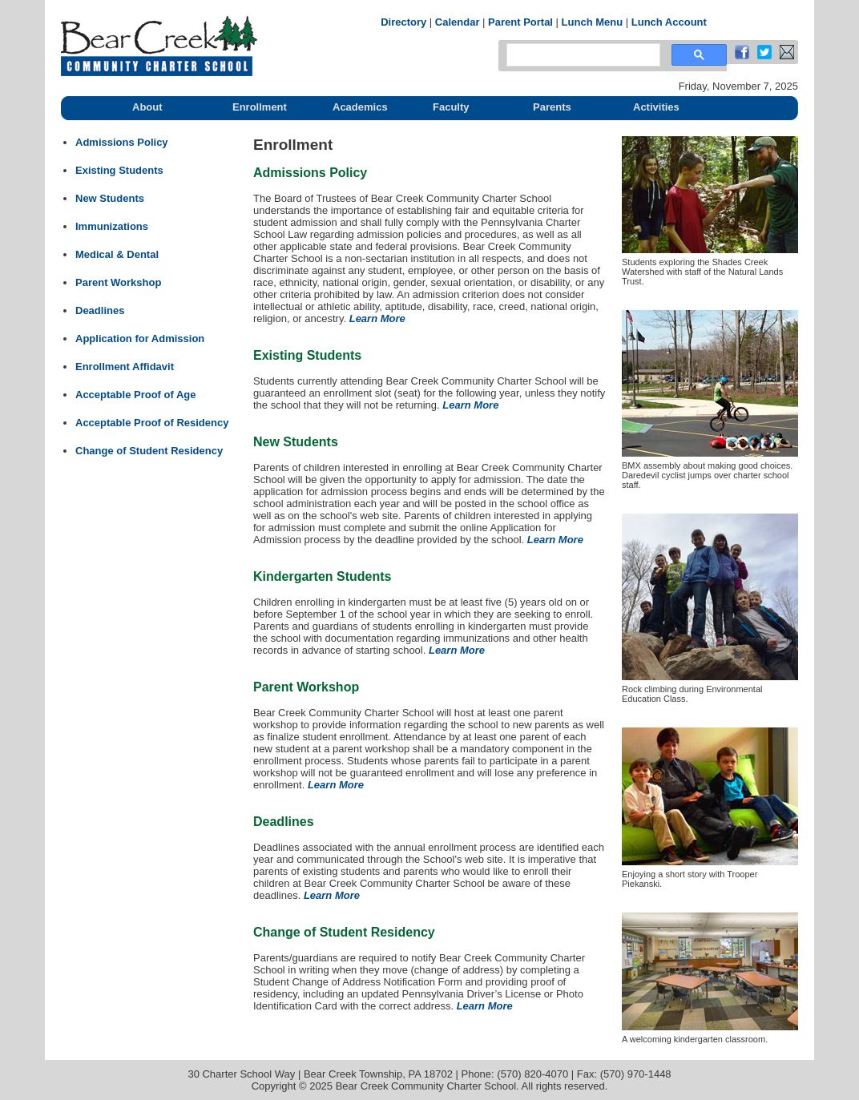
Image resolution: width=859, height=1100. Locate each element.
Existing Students (119, 170)
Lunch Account (669, 22)
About (147, 107)
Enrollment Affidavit (124, 367)
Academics (360, 107)
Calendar (457, 22)
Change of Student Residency (149, 451)
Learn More (377, 318)
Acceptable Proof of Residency (151, 423)
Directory (403, 22)
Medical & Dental (117, 254)
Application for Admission (139, 338)
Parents (552, 107)
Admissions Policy (121, 142)
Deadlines (99, 310)
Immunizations (111, 226)
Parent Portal (520, 22)
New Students (109, 198)
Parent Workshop (118, 282)
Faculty (451, 107)
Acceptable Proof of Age (135, 395)
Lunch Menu (592, 22)
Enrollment (259, 107)
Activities (656, 107)
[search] (581, 55)
